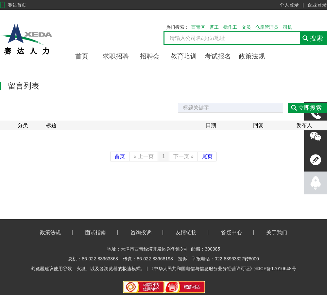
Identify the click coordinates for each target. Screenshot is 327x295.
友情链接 (186, 232)
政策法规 (252, 56)
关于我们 (276, 232)
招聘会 (150, 56)
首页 (81, 56)
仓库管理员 (266, 27)
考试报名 (218, 56)
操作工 (230, 27)
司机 (287, 27)
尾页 (207, 156)
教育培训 (184, 56)
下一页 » (183, 156)
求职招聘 (116, 56)
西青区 (198, 27)
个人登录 (289, 5)
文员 (246, 27)
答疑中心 (231, 232)
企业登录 (317, 5)
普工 (214, 27)
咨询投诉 (140, 232)
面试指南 (95, 232)
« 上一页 (143, 156)
